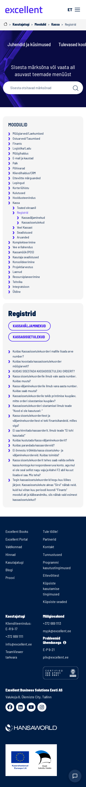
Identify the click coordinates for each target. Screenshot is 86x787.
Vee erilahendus (23, 247)
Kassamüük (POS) (23, 252)
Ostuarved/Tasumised (26, 138)
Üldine (17, 291)
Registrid (22, 212)
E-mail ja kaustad (23, 158)
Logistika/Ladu (22, 148)
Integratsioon (21, 286)
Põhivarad (19, 168)
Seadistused (24, 232)
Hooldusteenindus (24, 198)
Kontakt (48, 546)
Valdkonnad (14, 546)
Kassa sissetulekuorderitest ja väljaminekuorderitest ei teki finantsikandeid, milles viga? (45, 420)
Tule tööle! (50, 531)
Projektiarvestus (23, 267)
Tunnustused (52, 554)
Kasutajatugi (15, 562)
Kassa (16, 203)
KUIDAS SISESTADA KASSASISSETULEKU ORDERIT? (44, 371)
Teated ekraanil (26, 208)
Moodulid (17, 124)
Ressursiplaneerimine (26, 277)
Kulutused (19, 193)
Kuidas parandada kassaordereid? (34, 445)
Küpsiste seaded (55, 601)
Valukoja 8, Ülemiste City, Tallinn (29, 697)
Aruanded (23, 237)
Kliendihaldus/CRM (24, 173)
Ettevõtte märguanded (27, 178)
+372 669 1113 (52, 623)
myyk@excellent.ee (57, 631)
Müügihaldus (20, 153)
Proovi (10, 577)
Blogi (9, 570)
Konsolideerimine (24, 262)
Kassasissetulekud (33, 222)
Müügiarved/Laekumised (28, 133)
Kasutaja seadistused (26, 257)
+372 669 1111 (14, 636)
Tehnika (17, 282)
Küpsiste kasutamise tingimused (51, 588)
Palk (15, 163)
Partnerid (49, 539)
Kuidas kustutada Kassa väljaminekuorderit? (40, 440)
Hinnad (11, 554)
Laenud (17, 272)
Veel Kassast (24, 227)
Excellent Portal (17, 539)
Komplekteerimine (24, 242)
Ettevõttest (51, 575)
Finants (17, 143)
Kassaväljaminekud (33, 217)
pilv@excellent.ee (56, 657)
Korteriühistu (21, 188)
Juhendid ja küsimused (29, 44)
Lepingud (19, 183)
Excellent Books (17, 531)
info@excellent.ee (19, 644)
